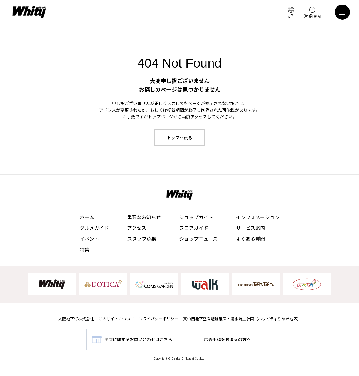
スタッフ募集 (141, 238)
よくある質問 (250, 238)
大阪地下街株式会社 (76, 319)
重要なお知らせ (144, 217)
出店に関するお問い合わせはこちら (138, 339)
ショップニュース (198, 238)
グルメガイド (94, 227)
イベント (89, 238)
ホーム (87, 217)
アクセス (136, 227)
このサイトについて (116, 319)
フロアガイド (193, 227)
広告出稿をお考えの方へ (227, 339)
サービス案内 (250, 227)
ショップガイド (196, 217)
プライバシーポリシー (158, 319)
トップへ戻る (179, 137)
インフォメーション (258, 217)
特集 (84, 249)
